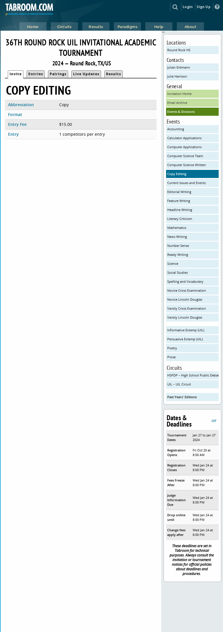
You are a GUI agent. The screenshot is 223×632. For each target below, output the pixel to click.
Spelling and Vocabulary (185, 281)
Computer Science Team (185, 156)
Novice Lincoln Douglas (184, 299)
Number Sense (178, 245)
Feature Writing (178, 201)
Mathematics (176, 227)
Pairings (58, 73)
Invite (16, 73)
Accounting (175, 129)
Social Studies (177, 272)
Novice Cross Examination (186, 290)
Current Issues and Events (186, 183)
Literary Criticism (179, 218)
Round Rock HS (178, 50)
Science (172, 263)
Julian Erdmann (178, 67)
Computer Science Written (186, 165)
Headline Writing (179, 209)
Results (113, 73)
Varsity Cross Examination (186, 308)
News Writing (177, 236)
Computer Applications (184, 147)
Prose (171, 357)
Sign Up (203, 6)
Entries (35, 73)
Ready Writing (177, 254)
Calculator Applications (184, 138)
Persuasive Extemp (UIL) (185, 339)
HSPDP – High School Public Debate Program (193, 375)
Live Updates (86, 73)
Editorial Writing (179, 192)
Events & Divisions (181, 111)
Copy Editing (176, 174)
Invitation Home (179, 93)
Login (188, 6)
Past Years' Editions (182, 397)
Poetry (172, 348)
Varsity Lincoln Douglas (184, 317)
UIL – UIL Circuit (179, 384)
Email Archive (177, 102)
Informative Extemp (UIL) (185, 330)
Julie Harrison (177, 76)
